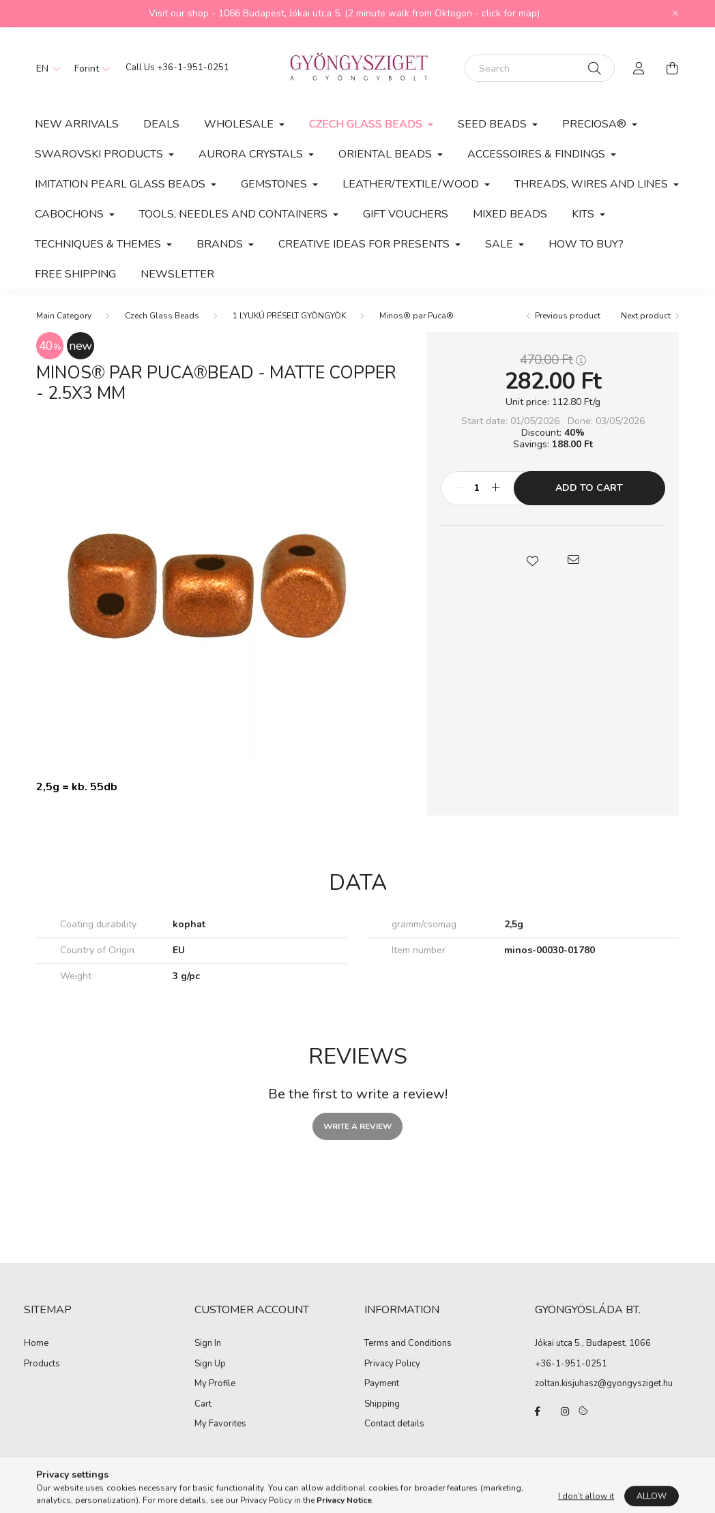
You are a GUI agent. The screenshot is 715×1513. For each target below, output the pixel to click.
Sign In (207, 1343)
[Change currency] (89, 68)
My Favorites (220, 1424)
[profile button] (639, 68)
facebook (537, 1411)
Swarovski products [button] (100, 154)
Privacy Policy (392, 1364)
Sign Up (210, 1364)
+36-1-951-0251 (193, 67)
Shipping (382, 1404)
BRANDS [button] (221, 244)
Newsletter (177, 274)
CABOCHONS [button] (70, 214)
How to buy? (586, 244)
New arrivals (77, 124)
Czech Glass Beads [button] (367, 124)
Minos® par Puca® (416, 315)
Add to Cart (589, 487)
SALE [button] (500, 244)
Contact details (394, 1424)
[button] (532, 559)
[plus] (496, 488)
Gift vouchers (405, 214)
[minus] (458, 488)
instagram (565, 1411)
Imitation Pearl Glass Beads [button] (121, 184)
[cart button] (672, 68)
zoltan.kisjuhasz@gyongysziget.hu (604, 1383)
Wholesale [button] (240, 124)
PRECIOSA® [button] (595, 124)
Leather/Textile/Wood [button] (412, 184)
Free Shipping (75, 274)
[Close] (675, 13)
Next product (646, 315)
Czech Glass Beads (162, 315)
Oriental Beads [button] (386, 154)
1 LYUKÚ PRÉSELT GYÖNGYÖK (289, 315)
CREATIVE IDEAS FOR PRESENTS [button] (365, 244)
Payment (381, 1384)
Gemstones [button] (275, 184)
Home (36, 1343)
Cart (202, 1404)
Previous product (567, 315)
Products (42, 1364)
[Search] (540, 68)
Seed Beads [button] (493, 124)
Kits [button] (584, 214)
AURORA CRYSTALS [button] (252, 154)
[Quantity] (477, 488)
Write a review (357, 1126)
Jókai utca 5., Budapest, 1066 (593, 1343)
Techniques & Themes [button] (99, 244)
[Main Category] (63, 315)
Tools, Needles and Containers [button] (234, 214)
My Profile (214, 1384)
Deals (161, 124)
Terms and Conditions (408, 1343)
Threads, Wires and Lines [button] (592, 184)
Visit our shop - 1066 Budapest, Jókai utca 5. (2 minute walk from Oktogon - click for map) (344, 13)
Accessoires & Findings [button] (537, 154)
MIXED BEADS (510, 214)
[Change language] (45, 68)
